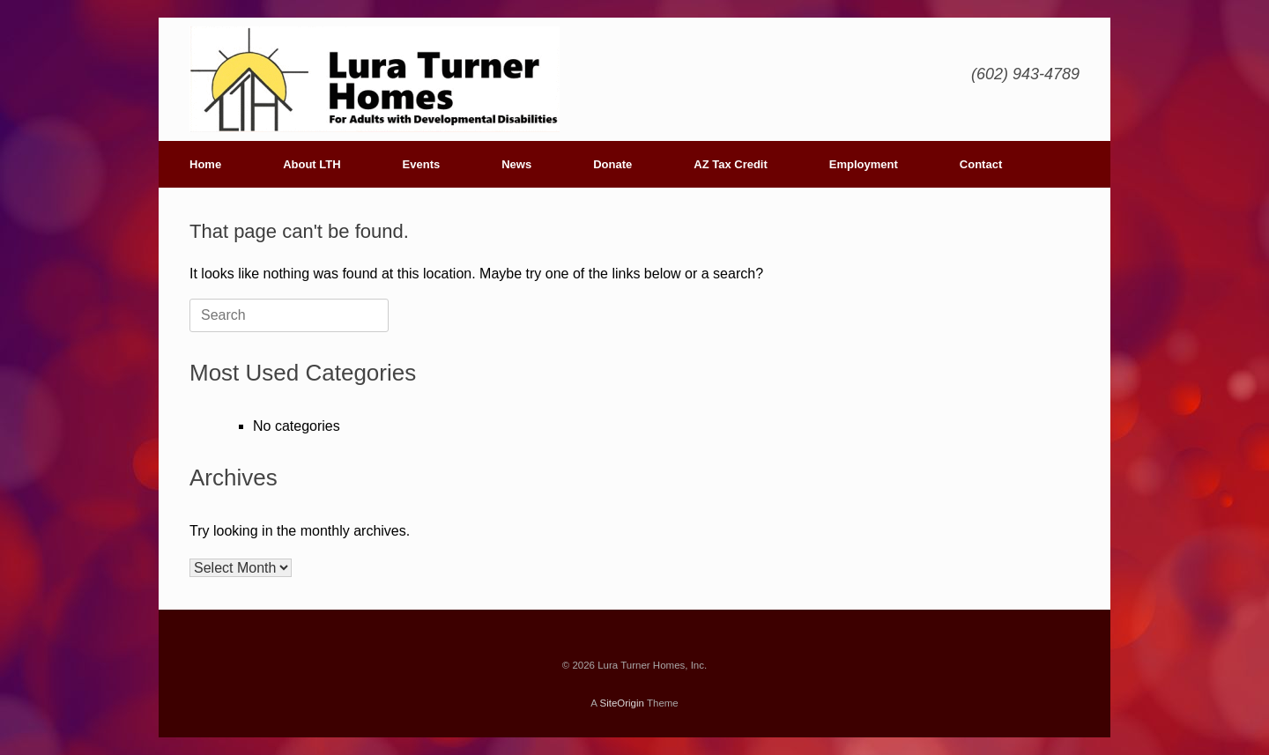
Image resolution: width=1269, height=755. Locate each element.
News (516, 164)
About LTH (311, 164)
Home (205, 164)
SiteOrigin (621, 703)
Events (422, 164)
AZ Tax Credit (731, 164)
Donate (612, 164)
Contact (981, 164)
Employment (863, 164)
